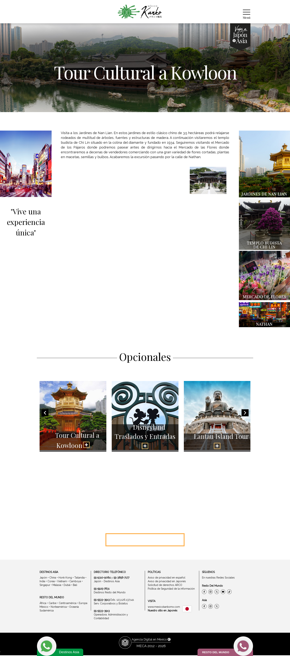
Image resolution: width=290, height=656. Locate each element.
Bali (75, 585)
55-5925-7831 (101, 589)
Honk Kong (65, 578)
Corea (51, 582)
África (43, 603)
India (42, 582)
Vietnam (62, 582)
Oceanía (74, 607)
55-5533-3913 (102, 600)
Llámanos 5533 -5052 (145, 540)
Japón (43, 578)
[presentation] (44, 413)
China (52, 578)
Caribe (52, 603)
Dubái (67, 585)
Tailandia (79, 578)
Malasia (57, 585)
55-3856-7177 (121, 578)
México (44, 607)
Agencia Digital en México (151, 640)
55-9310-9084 (102, 578)
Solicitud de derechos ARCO (165, 585)
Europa (83, 603)
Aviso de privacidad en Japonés (167, 582)
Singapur (45, 585)
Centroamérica (67, 603)
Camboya (75, 582)
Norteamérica (59, 607)
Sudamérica (47, 611)
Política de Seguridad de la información (171, 589)
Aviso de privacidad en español (166, 578)
